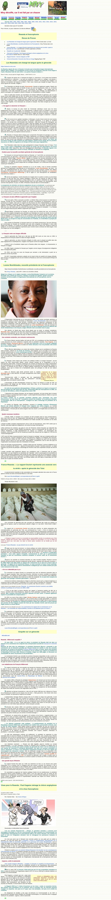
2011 (40, 21)
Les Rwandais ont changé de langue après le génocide (21, 41)
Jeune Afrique (22, 797)
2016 (2, 23)
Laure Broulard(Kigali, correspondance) (18, 476)
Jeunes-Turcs (21, 676)
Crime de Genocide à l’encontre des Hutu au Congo (21, 59)
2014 (51, 21)
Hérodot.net (5, 635)
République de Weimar (35, 676)
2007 (25, 21)
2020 (12, 23)
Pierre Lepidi (36, 476)
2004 (14, 21)
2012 (44, 21)
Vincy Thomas (11, 271)
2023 (23, 23)
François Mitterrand (29, 649)
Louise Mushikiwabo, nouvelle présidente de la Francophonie (23, 44)
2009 (33, 21)
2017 (5, 23)
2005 (18, 21)
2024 (26, 23)
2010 (36, 21)
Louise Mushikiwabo (39, 321)
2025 (30, 23)
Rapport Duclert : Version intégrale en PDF (18, 56)
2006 (22, 21)
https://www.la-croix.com (8, 66)
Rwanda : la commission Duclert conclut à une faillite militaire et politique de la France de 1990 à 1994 (27, 587)
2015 (55, 21)
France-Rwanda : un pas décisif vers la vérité (19, 545)
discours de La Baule (9, 677)
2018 (9, 23)
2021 (16, 23)
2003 (11, 21)
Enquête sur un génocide (13, 51)
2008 (29, 21)
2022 (19, 23)
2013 (47, 21)
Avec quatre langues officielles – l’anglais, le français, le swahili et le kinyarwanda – (30, 863)
